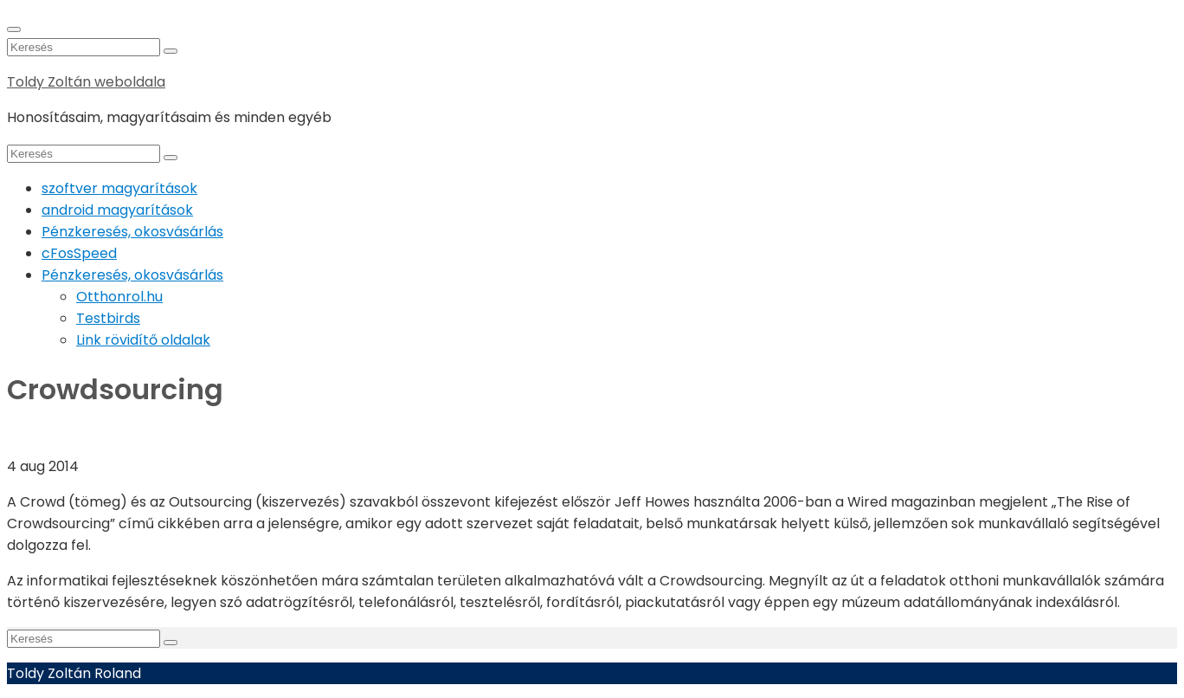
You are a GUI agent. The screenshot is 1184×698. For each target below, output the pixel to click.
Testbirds (108, 318)
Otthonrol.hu (119, 297)
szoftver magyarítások (119, 188)
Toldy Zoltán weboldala (86, 82)
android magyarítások (117, 210)
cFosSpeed (79, 253)
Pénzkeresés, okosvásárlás (132, 232)
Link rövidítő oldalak (143, 340)
